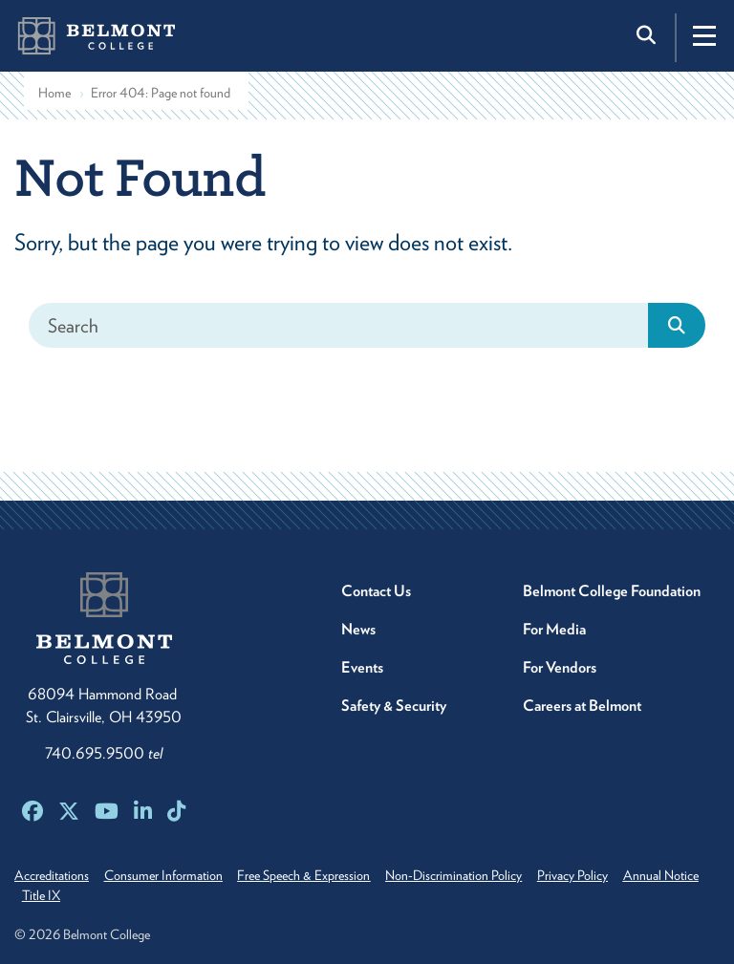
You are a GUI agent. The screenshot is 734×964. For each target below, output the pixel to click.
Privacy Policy (596, 875)
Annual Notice (62, 895)
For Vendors (559, 667)
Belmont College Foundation (612, 591)
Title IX (140, 895)
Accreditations (51, 875)
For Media (554, 629)
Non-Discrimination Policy (471, 875)
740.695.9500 (103, 753)
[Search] (339, 325)
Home (54, 92)
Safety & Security (393, 705)
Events (362, 667)
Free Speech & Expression (315, 875)
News (358, 629)
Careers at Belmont (582, 705)
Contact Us (376, 591)
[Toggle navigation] (704, 35)
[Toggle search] (648, 35)
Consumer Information (169, 875)
